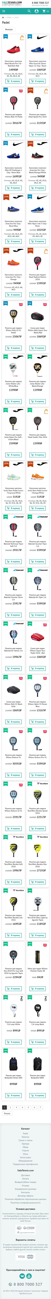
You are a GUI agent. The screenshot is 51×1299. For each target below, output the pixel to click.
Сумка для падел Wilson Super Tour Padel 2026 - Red (37, 650)
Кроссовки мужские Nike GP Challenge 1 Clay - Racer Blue (13, 170)
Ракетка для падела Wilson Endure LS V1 (13, 809)
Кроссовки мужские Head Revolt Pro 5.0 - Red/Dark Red (13, 63)
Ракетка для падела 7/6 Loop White (13, 1023)
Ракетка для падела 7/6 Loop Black (37, 1023)
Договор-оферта (25, 1195)
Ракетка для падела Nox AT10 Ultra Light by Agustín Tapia (38, 917)
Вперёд (7, 1113)
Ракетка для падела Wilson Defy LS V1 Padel (13, 330)
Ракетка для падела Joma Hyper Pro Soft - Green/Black (13, 437)
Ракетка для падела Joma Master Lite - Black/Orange (37, 383)
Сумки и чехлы (25, 1140)
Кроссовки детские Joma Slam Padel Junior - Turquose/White (13, 490)
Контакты (25, 1192)
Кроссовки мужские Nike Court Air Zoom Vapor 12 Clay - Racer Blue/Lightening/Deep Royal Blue (37, 66)
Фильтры (9, 29)
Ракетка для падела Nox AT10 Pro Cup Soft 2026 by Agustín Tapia (13, 971)
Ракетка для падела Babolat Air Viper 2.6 (37, 596)
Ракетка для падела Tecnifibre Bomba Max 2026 (37, 864)
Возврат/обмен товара (25, 1182)
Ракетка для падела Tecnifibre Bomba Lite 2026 (13, 917)
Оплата (25, 1178)
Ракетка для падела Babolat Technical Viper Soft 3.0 (13, 543)
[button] (29, 11)
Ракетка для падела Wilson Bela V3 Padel (13, 115)
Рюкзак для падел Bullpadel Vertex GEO (13, 1076)
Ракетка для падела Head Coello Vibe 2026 (37, 436)
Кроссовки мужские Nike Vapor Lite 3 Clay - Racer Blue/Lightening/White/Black (38, 224)
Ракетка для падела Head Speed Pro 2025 (38, 115)
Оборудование (25, 1160)
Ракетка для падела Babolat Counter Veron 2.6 (13, 597)
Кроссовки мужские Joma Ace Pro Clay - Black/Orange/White (37, 170)
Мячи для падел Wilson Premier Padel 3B (37, 970)
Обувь (25, 1147)
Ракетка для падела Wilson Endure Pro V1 (37, 756)
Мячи (25, 1154)
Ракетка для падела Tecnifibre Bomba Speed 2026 (37, 810)
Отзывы (25, 1185)
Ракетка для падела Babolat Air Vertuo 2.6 (13, 649)
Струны (25, 1150)
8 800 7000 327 (40, 3)
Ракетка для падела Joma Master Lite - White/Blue (13, 383)
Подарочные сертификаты (25, 1164)
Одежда (25, 1143)
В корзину (13, 81)
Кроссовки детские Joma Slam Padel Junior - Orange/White (37, 490)
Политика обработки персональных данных (25, 1199)
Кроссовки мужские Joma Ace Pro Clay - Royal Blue (13, 223)
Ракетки (25, 1137)
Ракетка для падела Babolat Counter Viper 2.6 (37, 543)
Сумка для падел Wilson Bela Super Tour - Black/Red (37, 330)
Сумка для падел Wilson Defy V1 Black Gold (13, 704)
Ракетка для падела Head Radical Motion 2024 (37, 277)
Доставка (25, 1175)
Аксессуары (25, 1157)
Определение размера (25, 1189)
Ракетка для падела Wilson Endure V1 (13, 756)
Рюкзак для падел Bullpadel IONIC (37, 1076)
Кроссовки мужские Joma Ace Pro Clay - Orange (13, 277)
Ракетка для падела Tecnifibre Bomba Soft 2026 (13, 864)
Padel (9, 17)
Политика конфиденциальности (25, 1202)
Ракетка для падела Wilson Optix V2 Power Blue (37, 704)
